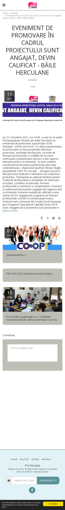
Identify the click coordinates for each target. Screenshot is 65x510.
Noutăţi (14, 13)
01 (10, 232)
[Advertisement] (32, 409)
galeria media (10, 210)
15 (10, 294)
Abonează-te (48, 480)
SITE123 (28, 471)
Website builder (41, 471)
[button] (4, 5)
